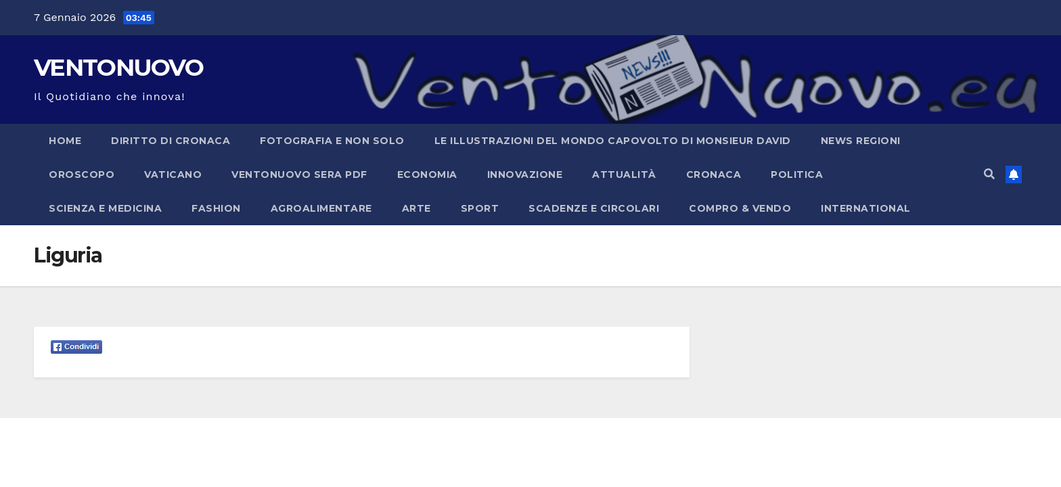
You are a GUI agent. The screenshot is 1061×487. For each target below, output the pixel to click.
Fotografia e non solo (332, 141)
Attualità (624, 174)
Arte (416, 208)
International (866, 208)
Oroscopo (81, 174)
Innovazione (525, 174)
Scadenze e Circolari (593, 208)
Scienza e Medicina (105, 208)
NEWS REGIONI (861, 141)
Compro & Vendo (740, 208)
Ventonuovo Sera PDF (299, 174)
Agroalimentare (321, 208)
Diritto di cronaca (170, 141)
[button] (989, 174)
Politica (797, 174)
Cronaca (714, 174)
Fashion (216, 208)
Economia (427, 174)
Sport (480, 208)
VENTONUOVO (118, 67)
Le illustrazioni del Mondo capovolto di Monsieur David (612, 141)
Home (65, 141)
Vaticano (173, 174)
